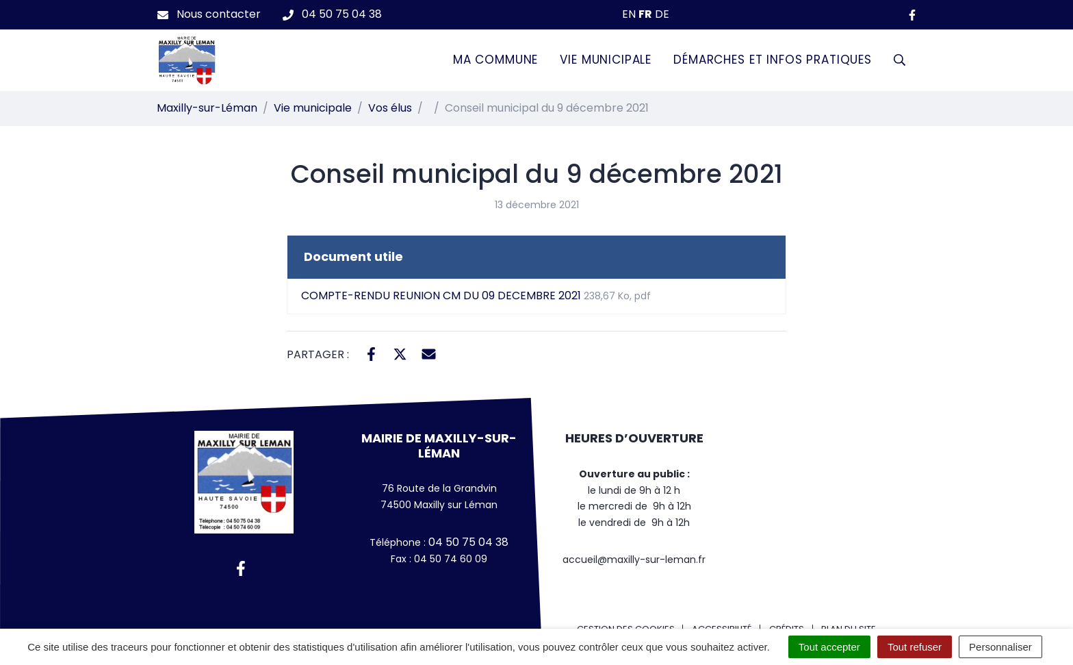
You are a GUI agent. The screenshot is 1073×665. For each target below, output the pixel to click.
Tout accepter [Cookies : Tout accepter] (829, 647)
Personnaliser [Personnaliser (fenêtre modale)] (1000, 647)
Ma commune (496, 59)
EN (629, 14)
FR (645, 14)
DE (662, 14)
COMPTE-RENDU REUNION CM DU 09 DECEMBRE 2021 (476, 295)
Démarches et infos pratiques (772, 59)
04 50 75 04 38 (467, 542)
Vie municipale (605, 59)
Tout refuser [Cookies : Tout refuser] (915, 647)
